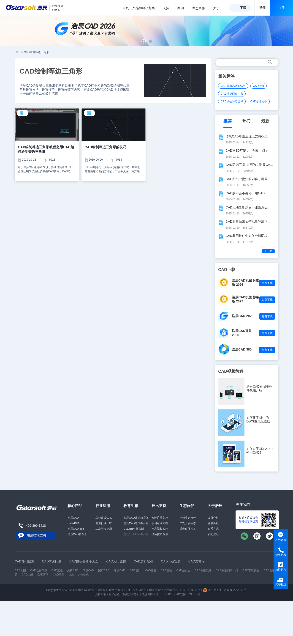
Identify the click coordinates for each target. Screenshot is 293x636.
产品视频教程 (160, 528)
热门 (246, 121)
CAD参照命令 (258, 101)
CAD (17, 52)
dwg (71, 574)
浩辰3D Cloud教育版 (136, 534)
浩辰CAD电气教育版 (135, 523)
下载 (243, 8)
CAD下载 (194, 594)
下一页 (268, 251)
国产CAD (103, 570)
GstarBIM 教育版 (133, 528)
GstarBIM (73, 523)
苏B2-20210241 (192, 590)
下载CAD (88, 570)
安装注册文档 (160, 517)
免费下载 (267, 283)
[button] (143, 41)
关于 (218, 8)
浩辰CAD (73, 517)
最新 (265, 121)
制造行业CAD (103, 523)
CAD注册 (27, 574)
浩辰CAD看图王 (77, 534)
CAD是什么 (183, 570)
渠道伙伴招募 (187, 528)
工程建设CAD (103, 517)
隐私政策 (114, 594)
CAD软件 (180, 594)
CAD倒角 (258, 86)
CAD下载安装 (250, 570)
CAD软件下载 (38, 570)
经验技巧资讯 (160, 534)
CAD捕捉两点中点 (232, 93)
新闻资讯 (213, 534)
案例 (183, 8)
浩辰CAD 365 (242, 349)
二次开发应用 (103, 528)
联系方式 (213, 528)
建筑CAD (119, 570)
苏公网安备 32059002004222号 (225, 590)
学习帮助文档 (160, 523)
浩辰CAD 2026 (242, 316)
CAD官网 (43, 574)
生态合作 (201, 8)
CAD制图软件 (203, 570)
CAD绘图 (58, 574)
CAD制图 (20, 570)
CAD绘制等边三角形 (36, 52)
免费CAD (72, 570)
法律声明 (100, 594)
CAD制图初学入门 (227, 570)
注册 (281, 8)
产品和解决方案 (146, 8)
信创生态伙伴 (187, 517)
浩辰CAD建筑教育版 (135, 517)
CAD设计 (135, 570)
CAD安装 (166, 570)
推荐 (227, 121)
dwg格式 (83, 574)
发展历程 (213, 523)
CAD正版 (56, 570)
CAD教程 (150, 570)
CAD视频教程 (231, 371)
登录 (262, 8)
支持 (168, 8)
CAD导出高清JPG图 (233, 86)
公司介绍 (213, 517)
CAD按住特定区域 (232, 101)
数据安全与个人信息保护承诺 (140, 594)
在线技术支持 (36, 535)
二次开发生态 (187, 523)
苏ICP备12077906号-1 (134, 590)
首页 (125, 8)
